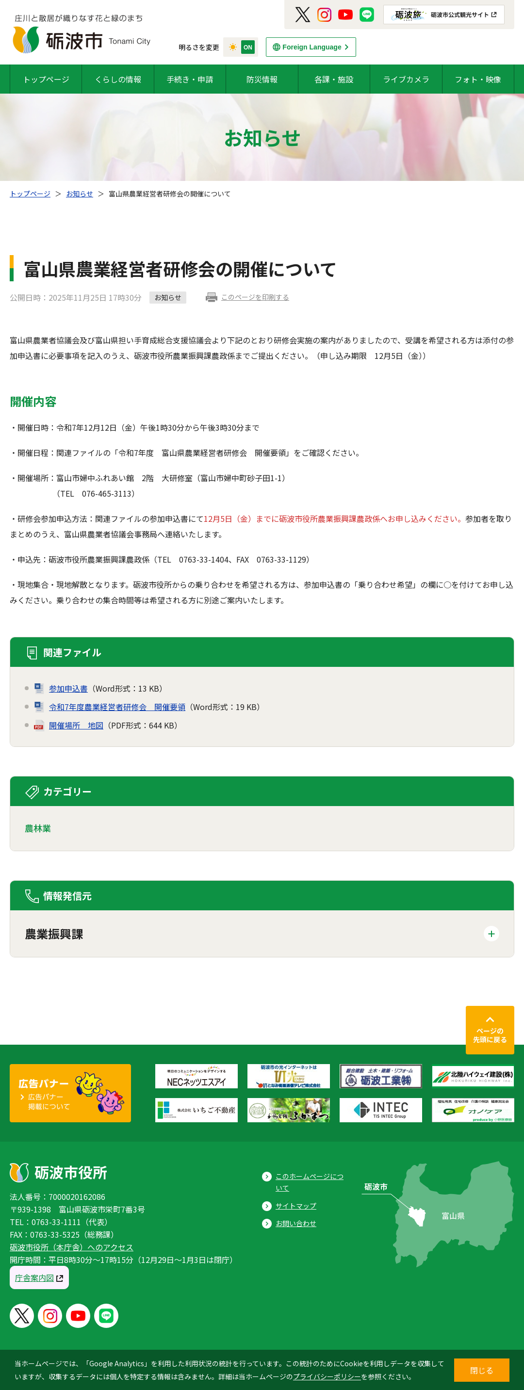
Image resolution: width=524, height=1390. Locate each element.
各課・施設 (333, 79)
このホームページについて (310, 1182)
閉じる (481, 1370)
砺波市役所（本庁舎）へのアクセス (71, 1247)
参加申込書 (68, 688)
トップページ (46, 79)
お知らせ (79, 193)
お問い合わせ (296, 1223)
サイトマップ (296, 1206)
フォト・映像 (478, 79)
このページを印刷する (255, 297)
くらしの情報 (118, 79)
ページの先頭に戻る (490, 1035)
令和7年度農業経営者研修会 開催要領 (117, 706)
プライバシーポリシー (327, 1376)
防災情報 (262, 79)
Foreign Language (311, 47)
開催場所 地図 (76, 725)
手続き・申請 (189, 79)
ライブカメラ (406, 79)
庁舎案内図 (34, 1277)
